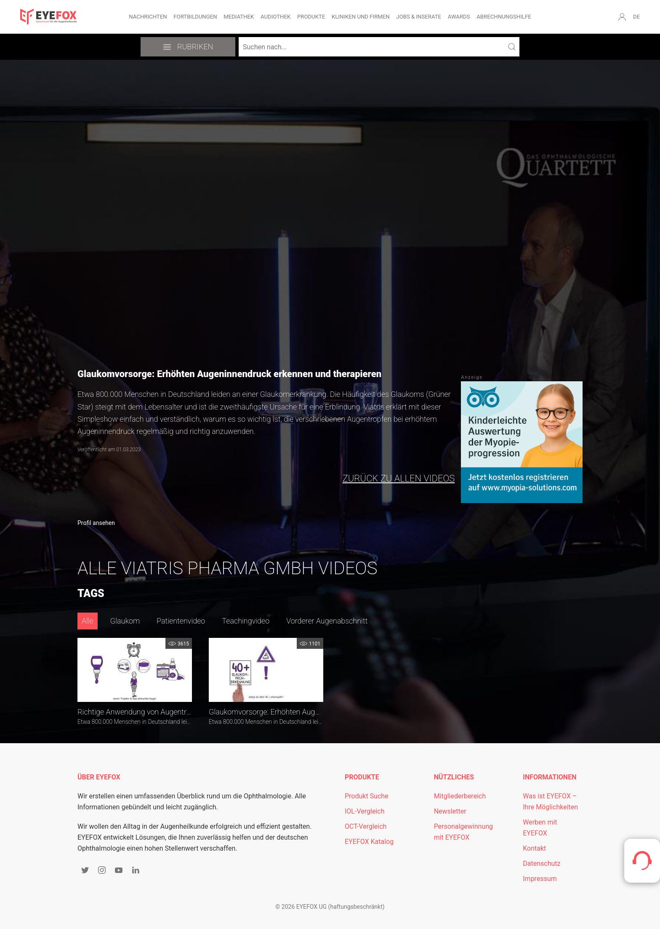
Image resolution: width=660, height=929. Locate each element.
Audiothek (275, 16)
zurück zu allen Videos (399, 478)
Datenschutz (541, 863)
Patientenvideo (181, 620)
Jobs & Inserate (418, 16)
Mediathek (239, 16)
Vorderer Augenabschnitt (326, 620)
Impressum (540, 879)
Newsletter (450, 811)
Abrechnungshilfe (503, 16)
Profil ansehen (96, 522)
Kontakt (534, 848)
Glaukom (125, 620)
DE (636, 16)
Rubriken (188, 46)
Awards (459, 16)
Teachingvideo (245, 620)
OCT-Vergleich (365, 826)
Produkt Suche (367, 796)
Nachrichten (148, 16)
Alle (87, 620)
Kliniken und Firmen (361, 16)
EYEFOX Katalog (369, 842)
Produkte (311, 16)
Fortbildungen (195, 16)
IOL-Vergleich (364, 811)
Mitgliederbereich (460, 796)
